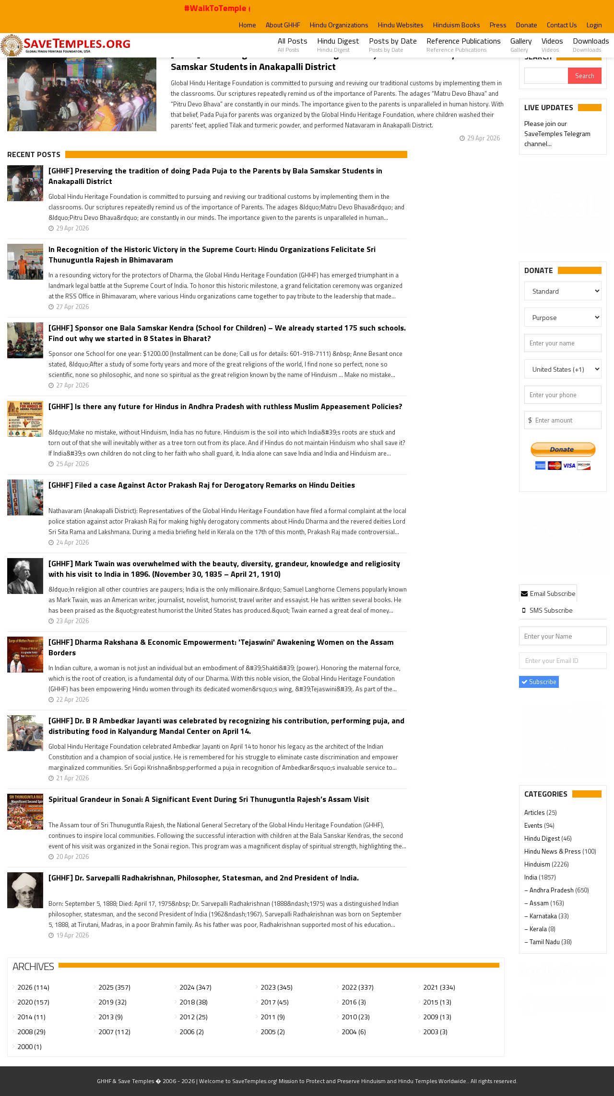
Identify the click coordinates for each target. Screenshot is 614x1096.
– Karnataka (541, 916)
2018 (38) (193, 1002)
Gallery (521, 44)
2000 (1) (29, 1046)
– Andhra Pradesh (549, 890)
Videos (552, 44)
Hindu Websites (401, 25)
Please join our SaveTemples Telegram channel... (557, 134)
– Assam (537, 903)
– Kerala (536, 929)
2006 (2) (191, 1032)
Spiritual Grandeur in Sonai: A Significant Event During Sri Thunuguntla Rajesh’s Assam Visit (208, 799)
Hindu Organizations (339, 25)
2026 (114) (33, 987)
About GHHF (283, 25)
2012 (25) (193, 1017)
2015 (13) (437, 1002)
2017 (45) (274, 1002)
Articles (535, 812)
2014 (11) (31, 1017)
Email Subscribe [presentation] (548, 593)
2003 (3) (435, 1032)
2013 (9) (110, 1017)
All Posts (292, 44)
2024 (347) (195, 987)
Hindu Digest (338, 44)
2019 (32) (112, 1002)
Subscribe (538, 681)
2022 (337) (358, 987)
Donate (526, 25)
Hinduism (538, 864)
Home (247, 25)
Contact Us (562, 25)
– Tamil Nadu (542, 942)
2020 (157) (33, 1002)
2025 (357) (114, 987)
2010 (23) (356, 1017)
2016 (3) (354, 1002)
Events (534, 825)
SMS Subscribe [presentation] (546, 610)
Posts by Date (393, 44)
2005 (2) (272, 1032)
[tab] (548, 593)
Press (498, 25)
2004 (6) (354, 1032)
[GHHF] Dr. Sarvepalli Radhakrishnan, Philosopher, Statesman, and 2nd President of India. (203, 877)
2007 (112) (114, 1032)
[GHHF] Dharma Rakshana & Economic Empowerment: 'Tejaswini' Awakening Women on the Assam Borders (221, 647)
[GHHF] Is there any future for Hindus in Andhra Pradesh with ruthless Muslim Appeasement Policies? (225, 406)
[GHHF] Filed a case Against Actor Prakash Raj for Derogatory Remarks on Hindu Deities (201, 485)
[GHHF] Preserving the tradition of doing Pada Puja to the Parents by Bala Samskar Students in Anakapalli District (323, 60)
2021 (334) (439, 987)
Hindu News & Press (553, 851)
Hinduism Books (456, 25)
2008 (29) (31, 1032)
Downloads (591, 44)
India (531, 877)
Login (594, 25)
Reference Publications (463, 44)
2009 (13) (437, 1017)
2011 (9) (272, 1017)
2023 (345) (276, 987)
